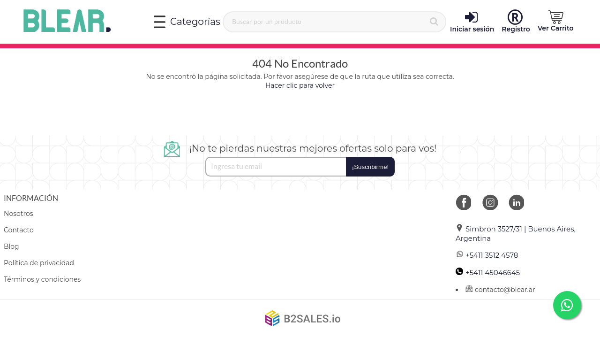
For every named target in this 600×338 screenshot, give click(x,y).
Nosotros (18, 213)
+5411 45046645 (488, 272)
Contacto (19, 230)
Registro (516, 21)
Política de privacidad (39, 263)
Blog (11, 246)
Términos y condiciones (42, 279)
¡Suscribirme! (370, 166)
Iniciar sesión (472, 21)
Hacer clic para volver (300, 85)
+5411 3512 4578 (487, 255)
